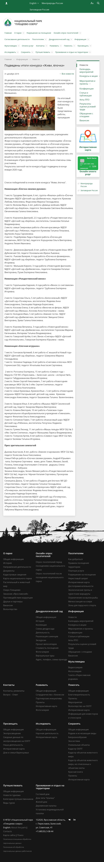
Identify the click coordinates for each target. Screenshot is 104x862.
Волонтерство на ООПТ (80, 706)
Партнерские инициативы (49, 698)
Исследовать (10, 52)
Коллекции (41, 624)
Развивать (54, 46)
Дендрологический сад (59, 39)
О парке (17, 33)
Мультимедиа (11, 46)
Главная (8, 33)
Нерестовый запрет (78, 578)
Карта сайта (9, 835)
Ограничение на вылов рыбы (83, 597)
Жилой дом (41, 801)
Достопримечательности (80, 586)
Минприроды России (52, 3)
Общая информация (13, 559)
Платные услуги (76, 570)
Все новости (66, 73)
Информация (80, 39)
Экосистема (74, 741)
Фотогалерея (42, 651)
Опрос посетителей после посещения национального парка (50, 577)
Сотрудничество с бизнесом (50, 694)
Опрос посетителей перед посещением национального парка (50, 566)
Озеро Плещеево (11, 590)
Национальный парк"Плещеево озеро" (22, 22)
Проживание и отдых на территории (71, 52)
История (7, 563)
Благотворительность (79, 694)
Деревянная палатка (46, 805)
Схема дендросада (45, 628)
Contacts (7, 831)
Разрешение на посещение (39, 33)
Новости (36, 59)
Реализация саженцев (47, 636)
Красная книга (75, 771)
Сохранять (25, 52)
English (33, 3)
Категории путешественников (18, 799)
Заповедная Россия (39, 9)
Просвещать (83, 46)
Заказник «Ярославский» (15, 593)
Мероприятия (75, 702)
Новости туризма (11, 795)
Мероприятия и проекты (87, 82)
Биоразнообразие (77, 737)
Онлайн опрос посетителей (66, 33)
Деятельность (43, 632)
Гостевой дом (42, 794)
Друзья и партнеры (13, 601)
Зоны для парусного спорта (82, 605)
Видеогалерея (75, 667)
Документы (8, 570)
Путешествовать (43, 52)
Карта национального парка (17, 578)
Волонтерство (10, 609)
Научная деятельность (47, 733)
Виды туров (9, 802)
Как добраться (75, 559)
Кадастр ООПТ (75, 748)
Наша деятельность (13, 744)
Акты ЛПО (84, 99)
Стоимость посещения (47, 648)
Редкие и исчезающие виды (82, 733)
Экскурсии (41, 640)
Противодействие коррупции (18, 597)
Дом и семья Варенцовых (16, 752)
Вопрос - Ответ (10, 694)
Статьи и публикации (86, 94)
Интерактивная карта (79, 582)
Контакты (40, 46)
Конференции (87, 88)
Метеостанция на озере (80, 601)
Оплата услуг (27, 46)
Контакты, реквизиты (13, 690)
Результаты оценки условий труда (88, 106)
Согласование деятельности (17, 39)
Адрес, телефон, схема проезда (51, 659)
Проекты (40, 702)
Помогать (68, 46)
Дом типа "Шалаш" (45, 798)
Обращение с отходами (86, 115)
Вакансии (84, 120)
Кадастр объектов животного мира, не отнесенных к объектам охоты (83, 764)
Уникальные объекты (79, 744)
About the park (18, 827)
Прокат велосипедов (46, 644)
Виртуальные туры (45, 655)
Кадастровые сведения (14, 574)
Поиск (20, 835)
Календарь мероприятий (86, 70)
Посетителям (38, 39)
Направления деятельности (17, 566)
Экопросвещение (12, 733)
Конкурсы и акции (89, 76)
